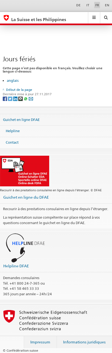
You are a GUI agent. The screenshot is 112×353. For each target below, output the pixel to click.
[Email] (31, 99)
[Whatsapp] (26, 99)
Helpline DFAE (16, 266)
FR (97, 5)
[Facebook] (5, 99)
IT (87, 5)
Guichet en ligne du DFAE (26, 197)
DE (78, 5)
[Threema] (20, 99)
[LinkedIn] (15, 99)
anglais (13, 80)
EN (107, 5)
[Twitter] (10, 99)
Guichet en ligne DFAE (21, 119)
